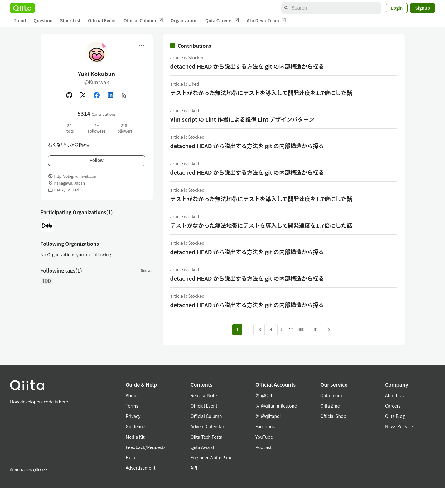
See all (146, 270)
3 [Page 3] (260, 329)
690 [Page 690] (300, 329)
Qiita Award (202, 447)
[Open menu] (141, 45)
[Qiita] (22, 8)
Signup (422, 8)
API (194, 468)
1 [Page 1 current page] (237, 329)
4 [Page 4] (271, 329)
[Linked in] (110, 95)
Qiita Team (331, 395)
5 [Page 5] (282, 329)
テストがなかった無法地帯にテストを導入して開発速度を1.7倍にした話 (261, 93)
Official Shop (333, 416)
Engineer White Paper (212, 457)
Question (42, 20)
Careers (392, 406)
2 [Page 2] (249, 329)
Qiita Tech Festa (206, 437)
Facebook (265, 426)
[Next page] (329, 329)
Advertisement (141, 468)
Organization (184, 20)
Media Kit (135, 437)
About (132, 395)
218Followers (123, 128)
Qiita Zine (330, 406)
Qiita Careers (222, 20)
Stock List (70, 20)
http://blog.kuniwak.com (76, 176)
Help (130, 457)
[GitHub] (69, 95)
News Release (399, 426)
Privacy (133, 416)
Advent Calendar (207, 426)
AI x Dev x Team (266, 20)
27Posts (69, 128)
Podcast (263, 447)
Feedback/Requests (146, 447)
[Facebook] (97, 95)
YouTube (264, 437)
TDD (46, 281)
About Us (394, 395)
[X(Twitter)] (83, 95)
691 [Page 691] (315, 329)
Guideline (135, 426)
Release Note (204, 395)
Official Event (102, 20)
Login (397, 8)
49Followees (96, 128)
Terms (132, 406)
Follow (96, 160)
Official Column (143, 20)
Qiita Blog (395, 416)
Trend (20, 20)
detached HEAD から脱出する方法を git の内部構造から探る (247, 66)
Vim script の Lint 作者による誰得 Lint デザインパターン (242, 119)
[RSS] (124, 95)
